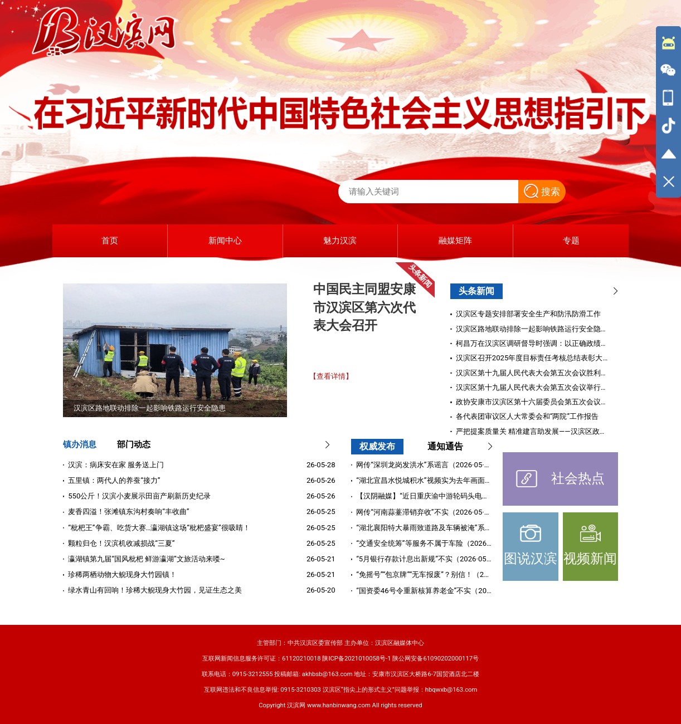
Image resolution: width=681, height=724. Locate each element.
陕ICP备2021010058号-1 (356, 658)
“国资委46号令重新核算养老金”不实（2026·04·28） (439, 590)
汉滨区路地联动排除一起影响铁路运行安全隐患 (532, 329)
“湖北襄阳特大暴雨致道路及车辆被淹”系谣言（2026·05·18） (453, 528)
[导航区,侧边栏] (668, 112)
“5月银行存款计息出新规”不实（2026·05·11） (430, 559)
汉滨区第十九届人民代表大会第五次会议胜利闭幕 (535, 373)
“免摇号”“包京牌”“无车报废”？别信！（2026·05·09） (440, 574)
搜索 (542, 191)
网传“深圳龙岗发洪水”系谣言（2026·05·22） (427, 465)
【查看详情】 (331, 376)
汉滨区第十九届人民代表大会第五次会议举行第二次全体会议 (553, 387)
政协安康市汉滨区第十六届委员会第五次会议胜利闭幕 (543, 402)
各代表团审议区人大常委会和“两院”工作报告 (527, 416)
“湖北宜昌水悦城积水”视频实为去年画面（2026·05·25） (446, 480)
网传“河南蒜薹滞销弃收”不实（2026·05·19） (427, 512)
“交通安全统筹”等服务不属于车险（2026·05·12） (435, 543)
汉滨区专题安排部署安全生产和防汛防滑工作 (528, 314)
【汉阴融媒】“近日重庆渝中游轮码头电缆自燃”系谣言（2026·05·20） (467, 496)
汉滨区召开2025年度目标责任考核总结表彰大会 (533, 358)
